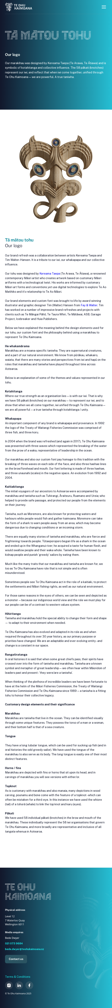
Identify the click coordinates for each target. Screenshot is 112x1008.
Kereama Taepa (49, 273)
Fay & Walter (89, 305)
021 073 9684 (14, 943)
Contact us (16, 959)
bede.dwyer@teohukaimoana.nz (24, 949)
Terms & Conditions (17, 976)
